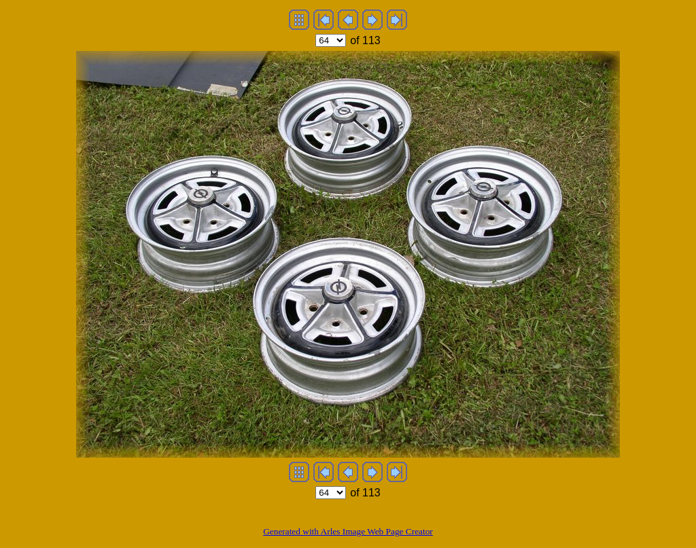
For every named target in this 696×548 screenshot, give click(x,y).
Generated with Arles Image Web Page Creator (348, 531)
